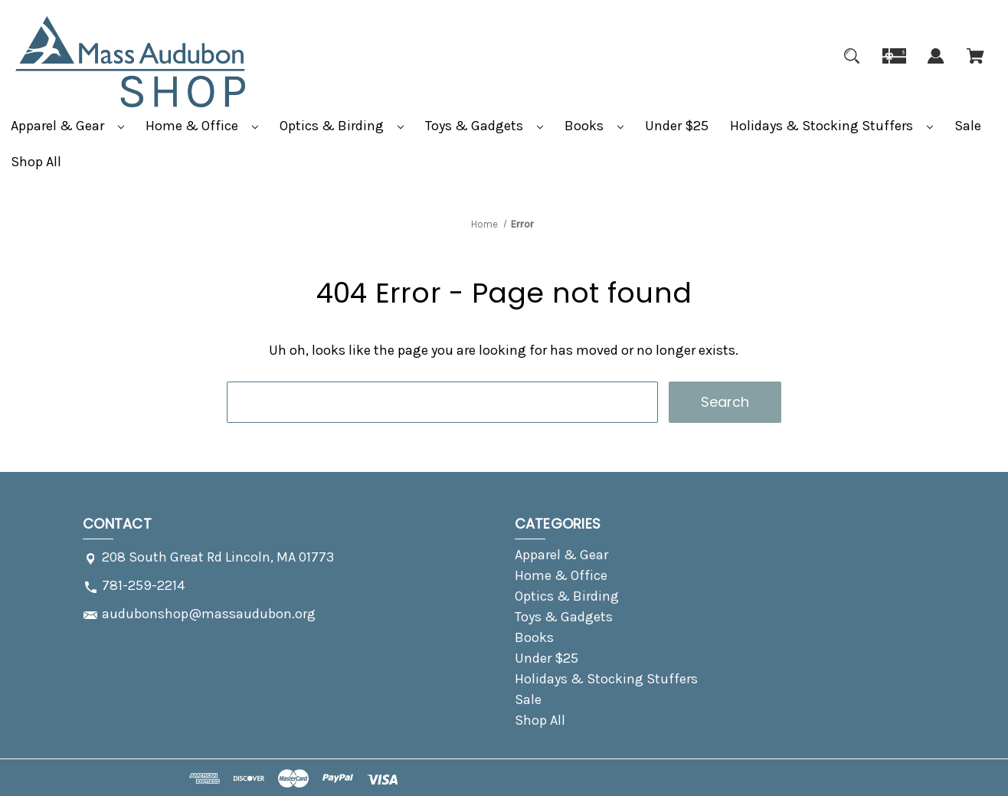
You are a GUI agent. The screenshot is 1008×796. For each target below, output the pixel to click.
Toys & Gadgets (484, 125)
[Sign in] (936, 65)
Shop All (36, 161)
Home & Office (202, 125)
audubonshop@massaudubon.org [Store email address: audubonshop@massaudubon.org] (209, 613)
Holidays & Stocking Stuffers (831, 125)
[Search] (852, 65)
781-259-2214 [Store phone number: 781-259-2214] (143, 585)
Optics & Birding (342, 125)
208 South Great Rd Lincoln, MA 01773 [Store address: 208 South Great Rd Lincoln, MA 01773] (218, 557)
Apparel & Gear (67, 125)
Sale (967, 125)
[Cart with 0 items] (975, 65)
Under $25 (677, 125)
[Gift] (894, 65)
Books (594, 125)
